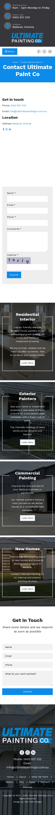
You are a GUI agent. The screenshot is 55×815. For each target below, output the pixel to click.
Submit (27, 691)
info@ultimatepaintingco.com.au (28, 111)
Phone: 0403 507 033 (27, 759)
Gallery (10, 782)
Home (15, 62)
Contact (45, 782)
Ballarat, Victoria (22, 123)
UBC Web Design (33, 802)
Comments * (14, 229)
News (32, 782)
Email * (11, 205)
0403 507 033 (18, 105)
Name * (11, 193)
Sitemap (27, 787)
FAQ (21, 782)
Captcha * (12, 255)
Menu (9, 51)
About (22, 776)
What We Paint (40, 776)
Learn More (27, 363)
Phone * (11, 217)
